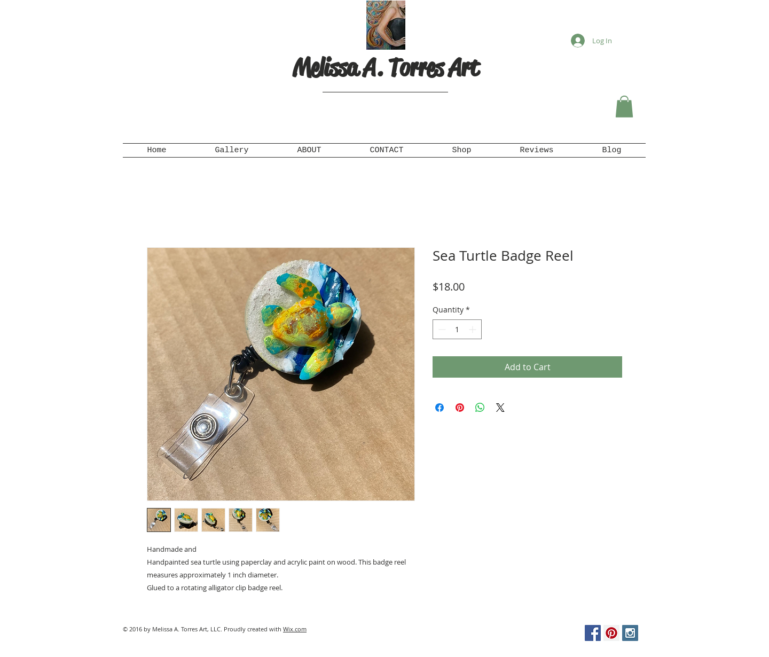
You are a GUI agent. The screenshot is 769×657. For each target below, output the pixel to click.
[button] (624, 107)
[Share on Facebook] (439, 407)
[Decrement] (441, 329)
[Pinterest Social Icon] (611, 633)
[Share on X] (500, 407)
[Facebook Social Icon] (593, 633)
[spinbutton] (457, 329)
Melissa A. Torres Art (385, 67)
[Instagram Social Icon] (630, 633)
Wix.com (295, 629)
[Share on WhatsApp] (480, 407)
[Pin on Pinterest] (459, 407)
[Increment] (473, 329)
